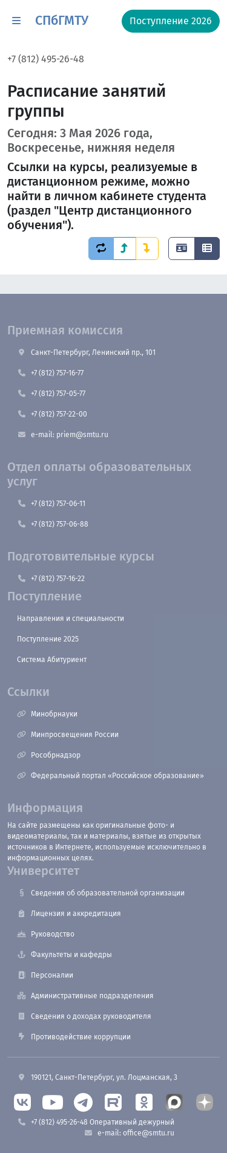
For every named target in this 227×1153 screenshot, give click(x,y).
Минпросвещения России (68, 734)
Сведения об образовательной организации (101, 893)
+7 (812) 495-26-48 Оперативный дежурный (95, 1122)
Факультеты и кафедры (64, 954)
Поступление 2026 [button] (171, 21)
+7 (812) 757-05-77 (51, 393)
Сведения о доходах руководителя (84, 1016)
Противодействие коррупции (74, 1037)
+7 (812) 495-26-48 (45, 59)
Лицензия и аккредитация (69, 913)
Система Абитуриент (52, 659)
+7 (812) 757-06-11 (51, 503)
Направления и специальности (70, 618)
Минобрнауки (47, 714)
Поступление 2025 (48, 639)
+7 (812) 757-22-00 (52, 414)
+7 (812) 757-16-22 (51, 578)
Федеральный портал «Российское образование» (110, 775)
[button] (16, 21)
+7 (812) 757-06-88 (52, 524)
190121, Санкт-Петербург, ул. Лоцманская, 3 (97, 1077)
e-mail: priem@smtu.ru (62, 434)
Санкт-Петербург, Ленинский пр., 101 (86, 352)
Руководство (45, 934)
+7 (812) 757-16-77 (50, 373)
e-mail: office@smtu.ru (129, 1133)
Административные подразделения (85, 996)
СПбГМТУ (61, 20)
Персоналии (45, 975)
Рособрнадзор (49, 755)
